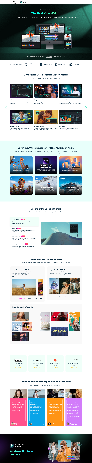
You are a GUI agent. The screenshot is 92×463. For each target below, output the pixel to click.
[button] (86, 108)
